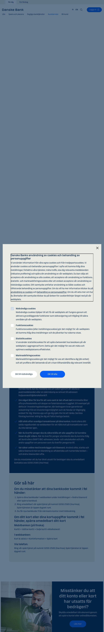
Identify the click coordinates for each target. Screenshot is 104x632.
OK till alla (52, 374)
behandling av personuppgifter (52, 292)
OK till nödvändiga (24, 374)
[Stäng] (97, 248)
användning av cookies (22, 292)
